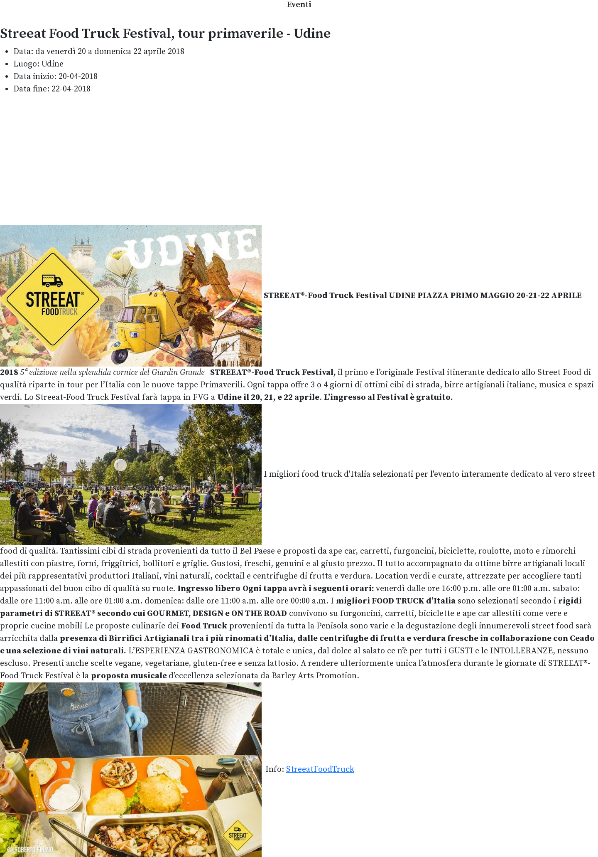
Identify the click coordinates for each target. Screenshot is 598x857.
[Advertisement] (299, 160)
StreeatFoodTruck (320, 769)
